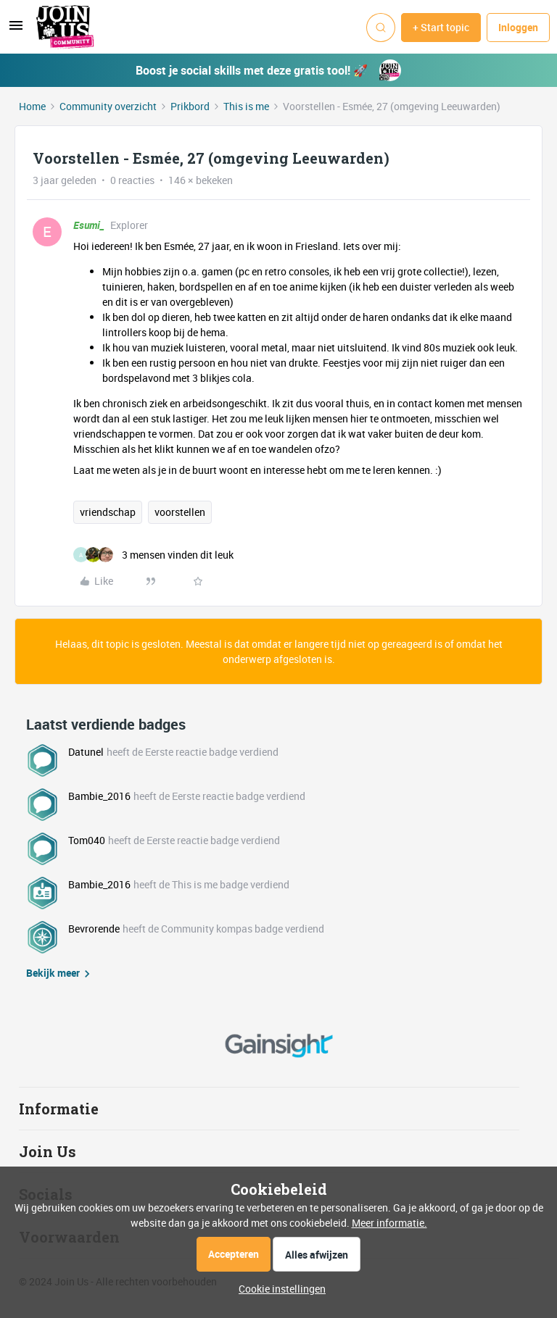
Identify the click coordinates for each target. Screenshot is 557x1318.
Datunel (86, 752)
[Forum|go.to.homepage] (65, 27)
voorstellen (179, 512)
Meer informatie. (389, 1223)
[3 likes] (153, 554)
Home (32, 106)
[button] (16, 30)
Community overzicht (108, 106)
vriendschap (108, 512)
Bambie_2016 (99, 796)
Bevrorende (94, 928)
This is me (246, 106)
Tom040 (86, 840)
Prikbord (190, 106)
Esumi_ (88, 225)
